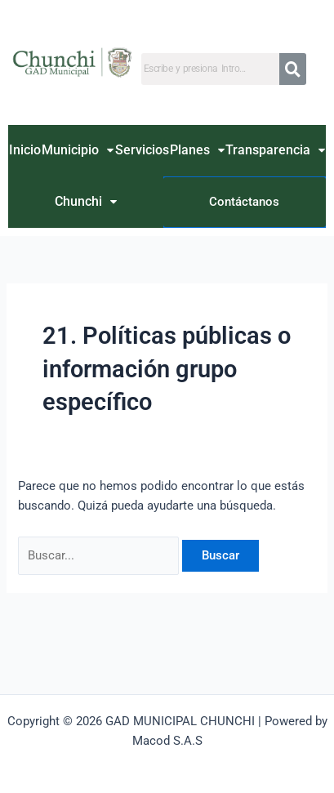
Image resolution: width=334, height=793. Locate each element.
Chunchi (86, 201)
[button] (77, 150)
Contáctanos (244, 201)
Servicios (142, 150)
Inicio (25, 150)
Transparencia (275, 150)
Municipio (78, 150)
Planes (197, 150)
